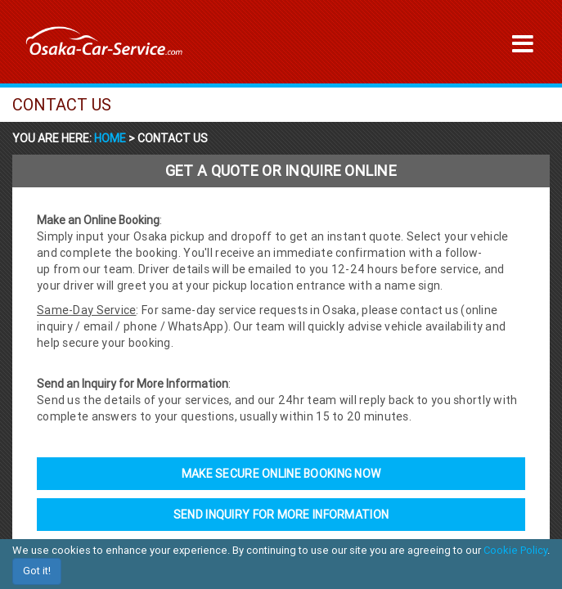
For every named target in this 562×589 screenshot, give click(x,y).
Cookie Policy (515, 550)
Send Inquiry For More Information (281, 514)
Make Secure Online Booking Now (281, 473)
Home (111, 138)
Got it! (37, 571)
